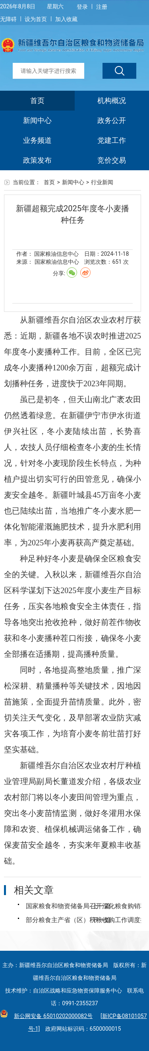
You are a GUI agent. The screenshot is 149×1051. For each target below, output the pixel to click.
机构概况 (111, 100)
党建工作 (111, 140)
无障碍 (8, 19)
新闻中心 (37, 120)
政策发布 (37, 160)
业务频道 (37, 140)
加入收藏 (66, 19)
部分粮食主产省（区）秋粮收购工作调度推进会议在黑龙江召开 (59, 920)
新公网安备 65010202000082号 (51, 1016)
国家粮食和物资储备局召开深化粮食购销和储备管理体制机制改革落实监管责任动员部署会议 (59, 906)
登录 (82, 7)
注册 (101, 7)
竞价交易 (111, 160)
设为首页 (36, 19)
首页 (37, 100)
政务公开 (111, 120)
